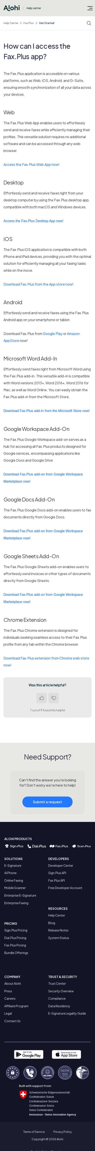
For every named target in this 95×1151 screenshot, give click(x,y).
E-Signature (12, 865)
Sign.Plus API (57, 873)
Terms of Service (34, 1131)
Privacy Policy (62, 1131)
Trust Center (57, 983)
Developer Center (60, 865)
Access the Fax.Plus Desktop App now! (33, 221)
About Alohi (12, 983)
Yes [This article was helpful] (41, 698)
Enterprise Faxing (16, 903)
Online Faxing (13, 880)
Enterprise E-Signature (20, 895)
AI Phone (10, 873)
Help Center (10, 23)
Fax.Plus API (56, 880)
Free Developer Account (65, 888)
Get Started (46, 23)
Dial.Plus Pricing (15, 938)
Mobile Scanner (15, 888)
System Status (58, 938)
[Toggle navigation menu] (90, 8)
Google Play (52, 333)
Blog (51, 923)
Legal (8, 1013)
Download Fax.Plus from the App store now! (38, 284)
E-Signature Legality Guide (67, 1013)
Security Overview (61, 991)
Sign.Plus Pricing (15, 930)
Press (8, 991)
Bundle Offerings (16, 953)
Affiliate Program (16, 1006)
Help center (33, 8)
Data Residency (59, 1006)
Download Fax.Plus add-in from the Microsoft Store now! (46, 411)
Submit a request (47, 804)
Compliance (57, 998)
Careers (10, 998)
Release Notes (58, 930)
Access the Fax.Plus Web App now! (31, 164)
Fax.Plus (28, 23)
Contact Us (12, 1021)
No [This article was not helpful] (53, 698)
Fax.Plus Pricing (15, 945)
